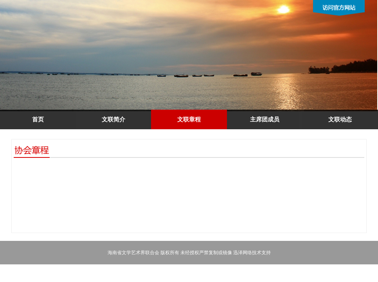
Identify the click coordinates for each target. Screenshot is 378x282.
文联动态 (340, 119)
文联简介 (113, 119)
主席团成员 (264, 119)
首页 (38, 119)
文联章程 (189, 119)
